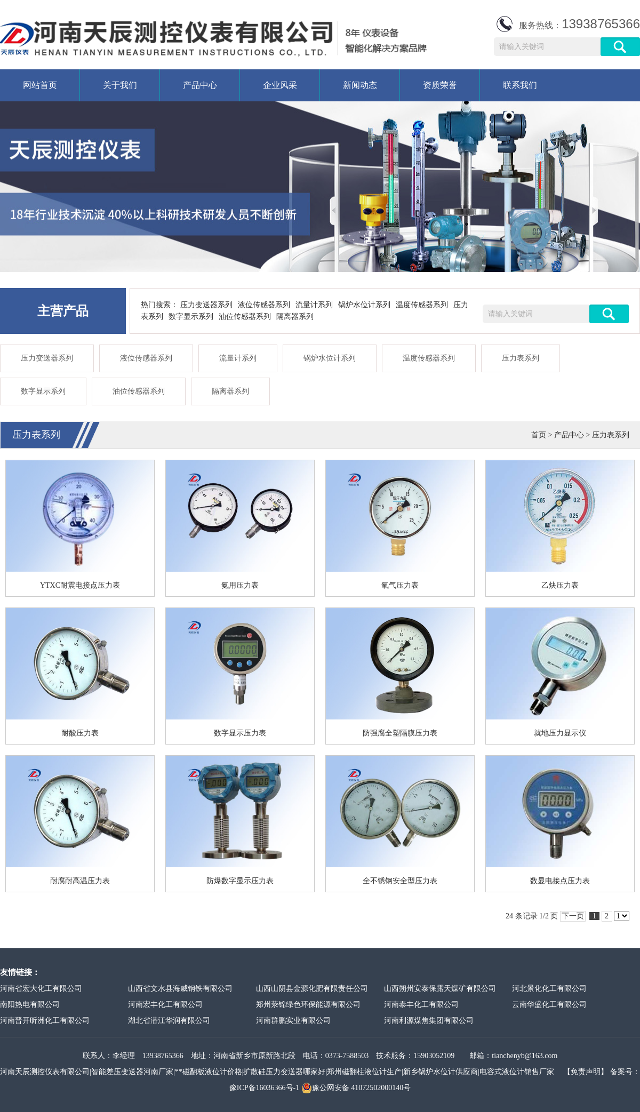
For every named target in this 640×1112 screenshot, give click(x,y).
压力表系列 (520, 358)
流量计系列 (314, 305)
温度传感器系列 (422, 305)
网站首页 (40, 85)
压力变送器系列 (206, 305)
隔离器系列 (295, 317)
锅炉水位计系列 (364, 305)
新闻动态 (360, 85)
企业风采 (280, 85)
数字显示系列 (191, 317)
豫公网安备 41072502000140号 (356, 1088)
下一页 (573, 916)
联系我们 (520, 85)
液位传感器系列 (264, 305)
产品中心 (200, 85)
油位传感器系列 (245, 317)
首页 (538, 435)
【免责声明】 (585, 1072)
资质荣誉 (440, 85)
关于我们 (120, 85)
